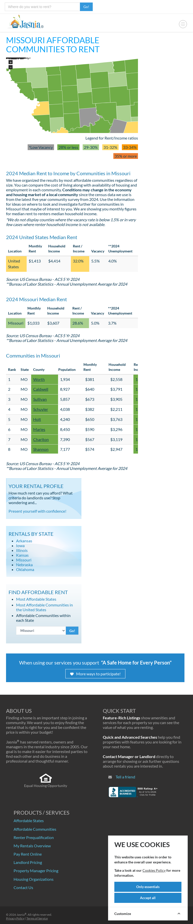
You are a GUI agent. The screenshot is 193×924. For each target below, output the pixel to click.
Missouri (23, 559)
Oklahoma (25, 569)
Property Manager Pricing (36, 870)
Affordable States (29, 820)
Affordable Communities (35, 829)
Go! (86, 7)
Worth (39, 379)
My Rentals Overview (32, 845)
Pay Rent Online (28, 854)
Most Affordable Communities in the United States (44, 607)
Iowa (20, 545)
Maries (39, 429)
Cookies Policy (154, 870)
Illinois (22, 550)
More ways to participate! (95, 673)
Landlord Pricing (28, 862)
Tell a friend (125, 776)
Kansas (22, 555)
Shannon (41, 449)
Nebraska (24, 564)
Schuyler (40, 409)
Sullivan (40, 399)
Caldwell (40, 389)
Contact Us (23, 887)
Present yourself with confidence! (37, 511)
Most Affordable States (36, 599)
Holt (37, 419)
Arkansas (24, 540)
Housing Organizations (34, 879)
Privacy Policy (15, 918)
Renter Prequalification (34, 837)
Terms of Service (37, 918)
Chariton (41, 439)
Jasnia (21, 914)
